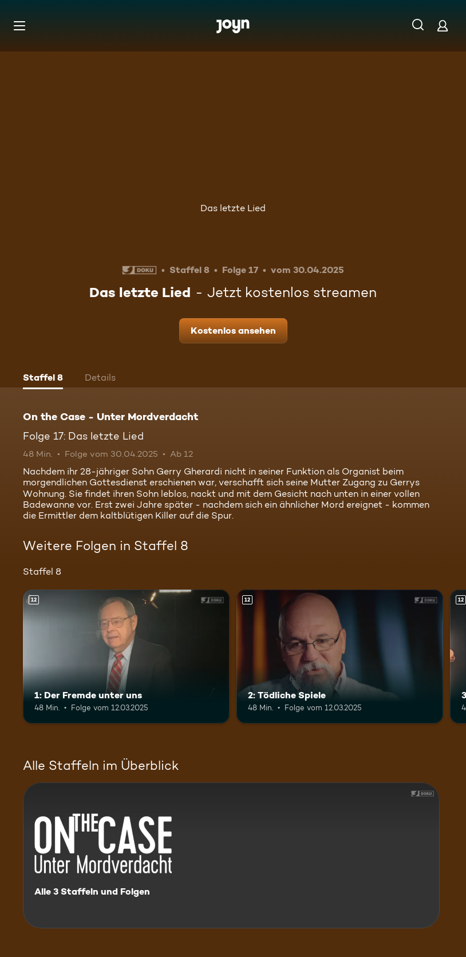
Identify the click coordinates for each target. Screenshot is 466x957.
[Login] (443, 25)
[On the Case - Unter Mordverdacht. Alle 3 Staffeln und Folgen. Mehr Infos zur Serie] (231, 855)
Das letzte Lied (233, 208)
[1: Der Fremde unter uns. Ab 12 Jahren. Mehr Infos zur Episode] (126, 657)
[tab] (43, 379)
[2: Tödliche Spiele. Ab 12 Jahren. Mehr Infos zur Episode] (339, 657)
